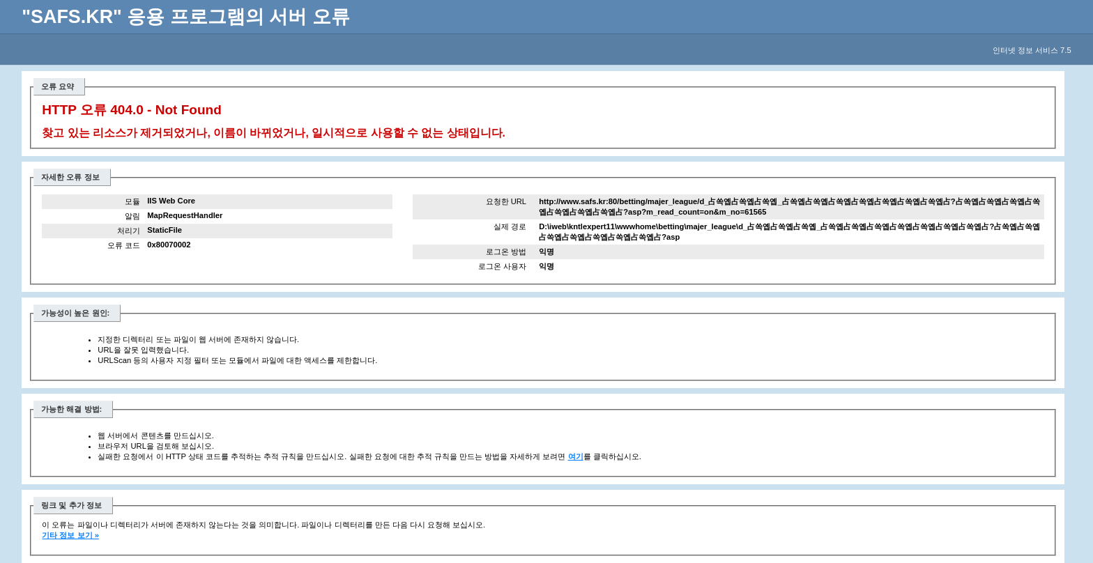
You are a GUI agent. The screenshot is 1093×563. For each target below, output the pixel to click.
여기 (575, 456)
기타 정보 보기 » (70, 535)
